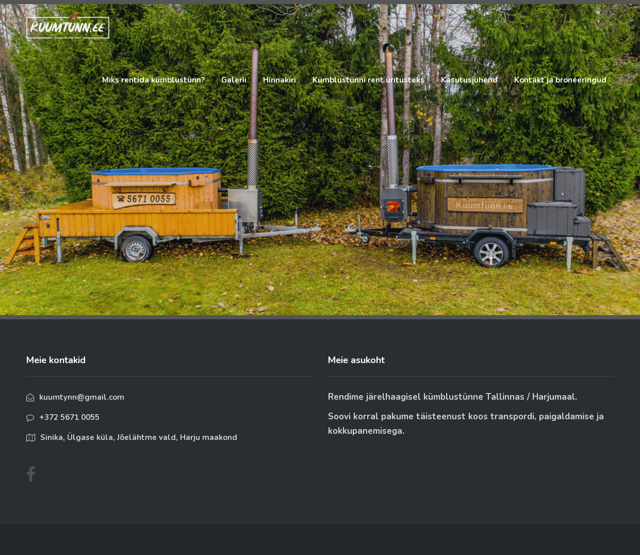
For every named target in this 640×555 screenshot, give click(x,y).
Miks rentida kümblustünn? (153, 80)
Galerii (234, 80)
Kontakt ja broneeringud (560, 80)
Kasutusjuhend (469, 80)
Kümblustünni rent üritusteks (368, 80)
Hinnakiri (279, 80)
